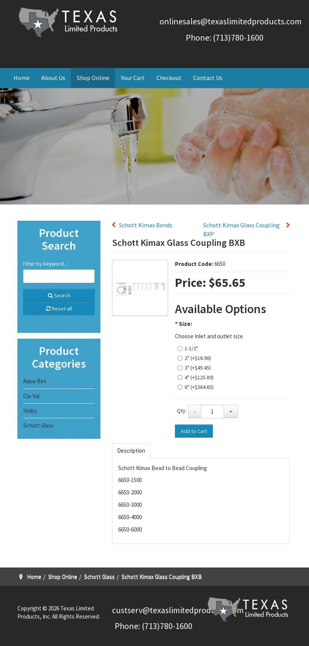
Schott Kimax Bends (145, 225)
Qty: (182, 410)
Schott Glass (38, 425)
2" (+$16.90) (198, 358)
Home (22, 78)
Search (59, 295)
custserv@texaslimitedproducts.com (178, 610)
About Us (53, 78)
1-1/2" (191, 348)
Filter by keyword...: (45, 263)
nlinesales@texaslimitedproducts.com (233, 21)
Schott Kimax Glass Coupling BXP (241, 229)
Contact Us (207, 78)
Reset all (59, 308)
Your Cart (133, 78)
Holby (30, 410)
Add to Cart (194, 431)
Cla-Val (31, 396)
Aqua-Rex (34, 381)
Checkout (169, 78)
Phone (126, 625)
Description (131, 450)
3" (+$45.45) (198, 367)
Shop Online (93, 78)
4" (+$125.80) (199, 377)
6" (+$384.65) (199, 387)
